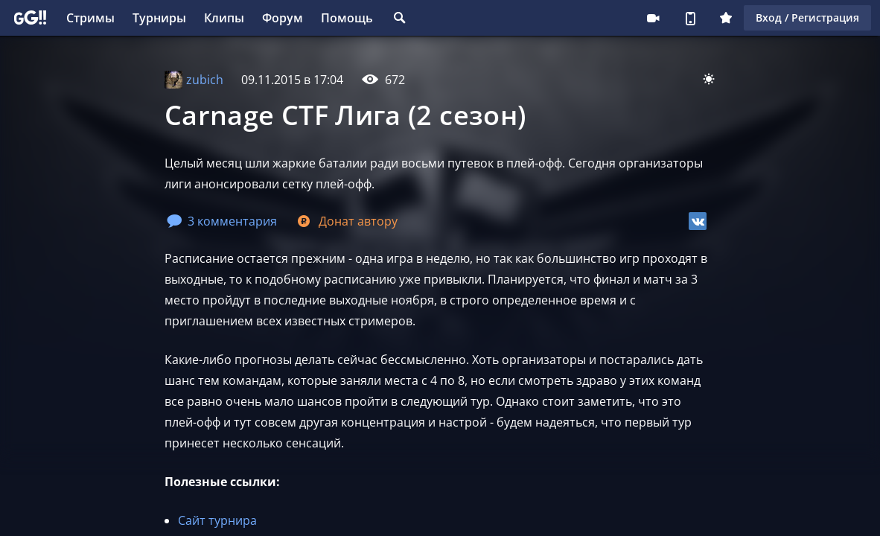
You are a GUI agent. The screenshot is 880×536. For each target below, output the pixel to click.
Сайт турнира (217, 520)
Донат (346, 221)
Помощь (347, 18)
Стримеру (653, 18)
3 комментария (222, 221)
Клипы (224, 18)
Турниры (159, 18)
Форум (282, 18)
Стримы (90, 18)
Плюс (726, 18)
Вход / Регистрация (807, 17)
